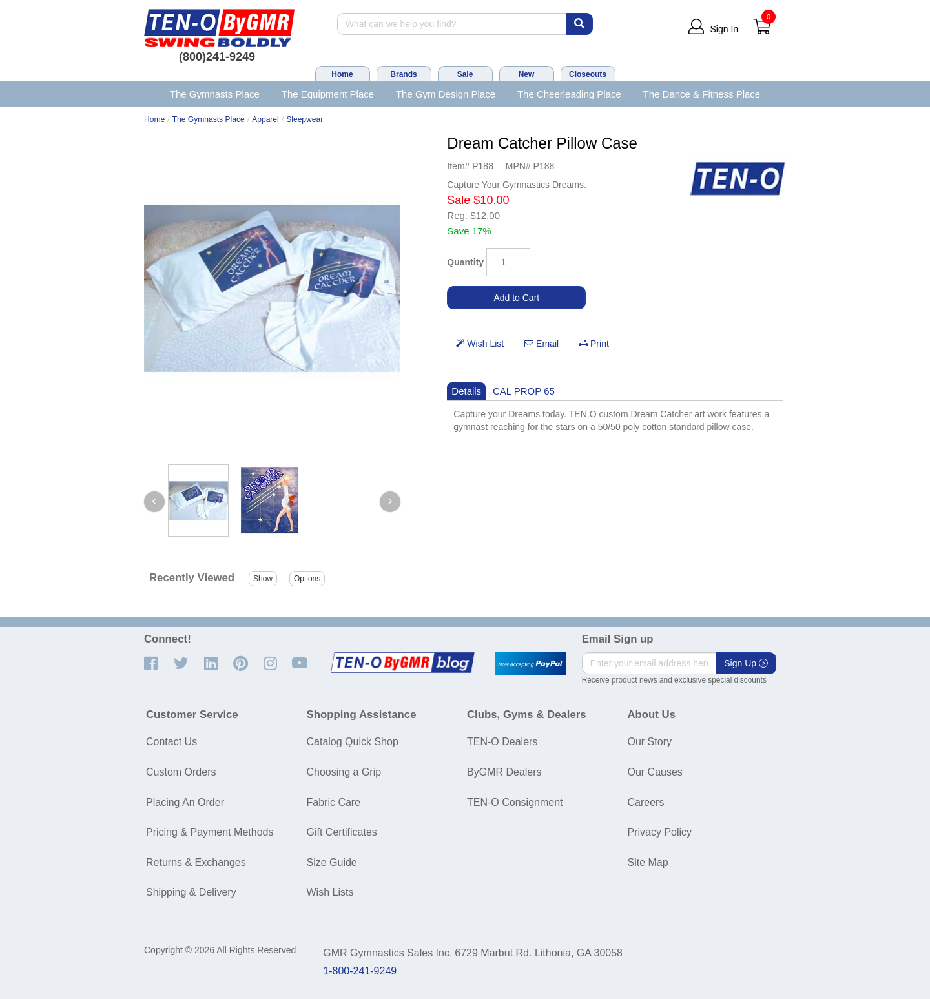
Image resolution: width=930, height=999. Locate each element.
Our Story (650, 741)
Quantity (465, 262)
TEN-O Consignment (515, 802)
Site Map (648, 862)
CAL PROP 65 (524, 391)
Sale (465, 74)
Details (466, 391)
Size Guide (332, 862)
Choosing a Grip (344, 772)
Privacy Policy (660, 832)
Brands (403, 74)
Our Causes (655, 772)
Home (342, 74)
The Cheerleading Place (569, 93)
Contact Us (171, 741)
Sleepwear (304, 119)
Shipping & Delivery (191, 892)
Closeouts (587, 74)
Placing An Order (185, 802)
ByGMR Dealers (504, 772)
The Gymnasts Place (215, 93)
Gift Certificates (342, 832)
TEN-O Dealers (502, 741)
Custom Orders (181, 772)
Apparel (265, 119)
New (527, 74)
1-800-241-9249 (360, 970)
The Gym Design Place (445, 93)
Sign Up (746, 663)
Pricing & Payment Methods (209, 832)
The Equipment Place (328, 93)
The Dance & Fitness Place (702, 93)
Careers (646, 802)
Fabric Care (334, 802)
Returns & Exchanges (196, 862)
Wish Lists (330, 892)
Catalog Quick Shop (352, 741)
